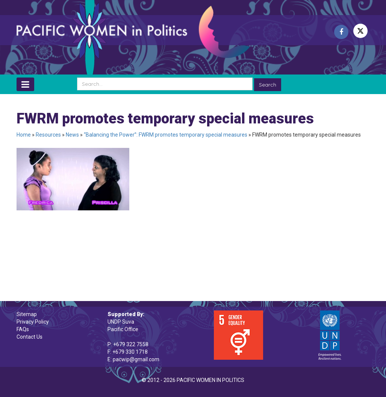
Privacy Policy (33, 322)
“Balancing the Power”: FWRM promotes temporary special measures (165, 135)
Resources (48, 135)
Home (24, 135)
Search (267, 84)
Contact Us (29, 337)
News (72, 135)
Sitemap (27, 314)
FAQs (23, 329)
